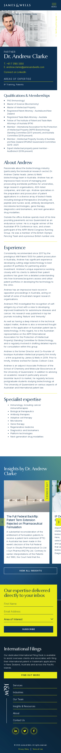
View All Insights (30, 570)
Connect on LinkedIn (15, 72)
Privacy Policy (23, 749)
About (16, 713)
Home (6, 14)
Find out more (30, 675)
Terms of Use (38, 749)
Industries (18, 692)
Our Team (15, 14)
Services (17, 685)
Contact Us (19, 720)
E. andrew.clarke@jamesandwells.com (24, 67)
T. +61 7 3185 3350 (14, 63)
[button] (58, 522)
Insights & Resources (24, 706)
